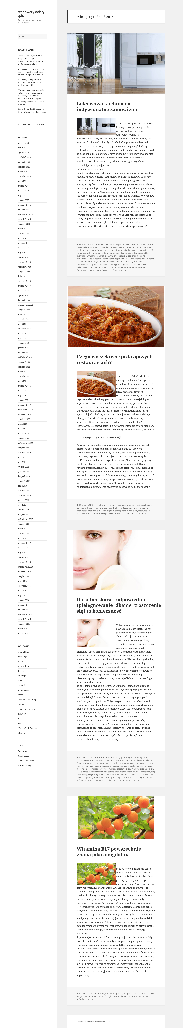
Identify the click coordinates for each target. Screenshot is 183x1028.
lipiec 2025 (22, 171)
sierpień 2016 (24, 576)
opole (91, 258)
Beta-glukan (142, 757)
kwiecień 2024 (24, 243)
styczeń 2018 (23, 509)
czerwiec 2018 (24, 490)
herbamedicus (105, 763)
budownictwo (24, 666)
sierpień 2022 (24, 309)
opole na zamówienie (104, 258)
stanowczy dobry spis (31, 14)
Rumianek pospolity (103, 777)
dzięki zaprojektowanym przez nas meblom (127, 244)
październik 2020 (25, 409)
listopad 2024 (24, 209)
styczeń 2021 (23, 400)
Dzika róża (110, 760)
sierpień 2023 (24, 271)
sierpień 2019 (24, 447)
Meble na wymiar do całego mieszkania (118, 256)
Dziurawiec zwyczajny (125, 760)
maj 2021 (22, 381)
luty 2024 (22, 252)
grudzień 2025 (24, 157)
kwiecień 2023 (24, 286)
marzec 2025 (23, 190)
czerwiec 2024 (24, 233)
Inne (20, 680)
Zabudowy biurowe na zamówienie (129, 267)
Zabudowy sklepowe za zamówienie (93, 270)
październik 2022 (25, 305)
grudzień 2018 (24, 471)
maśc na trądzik (84, 769)
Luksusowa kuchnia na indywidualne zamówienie (108, 106)
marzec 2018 (23, 500)
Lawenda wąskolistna (129, 763)
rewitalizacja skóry (85, 777)
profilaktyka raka (109, 996)
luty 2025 (22, 195)
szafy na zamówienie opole (101, 264)
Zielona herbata (114, 780)
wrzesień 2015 (24, 619)
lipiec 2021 (22, 371)
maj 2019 (22, 457)
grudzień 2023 (24, 262)
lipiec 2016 (22, 581)
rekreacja (22, 704)
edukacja (22, 675)
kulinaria (22, 685)
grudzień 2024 (24, 205)
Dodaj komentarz (121, 270)
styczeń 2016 (23, 600)
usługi (20, 723)
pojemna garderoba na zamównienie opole (134, 258)
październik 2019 (25, 443)
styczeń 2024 (23, 257)
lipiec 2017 (22, 528)
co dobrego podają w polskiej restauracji (99, 437)
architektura (23, 652)
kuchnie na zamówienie (138, 250)
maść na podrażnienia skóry (124, 766)
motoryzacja (23, 690)
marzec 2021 (23, 390)
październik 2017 (25, 519)
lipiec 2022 (22, 314)
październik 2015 (25, 614)
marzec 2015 (23, 633)
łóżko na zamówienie (96, 253)
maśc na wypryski (100, 769)
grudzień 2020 (24, 405)
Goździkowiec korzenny (87, 763)
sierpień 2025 (24, 166)
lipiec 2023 (22, 276)
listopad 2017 (24, 514)
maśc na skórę (144, 766)
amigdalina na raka (132, 993)
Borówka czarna (84, 760)
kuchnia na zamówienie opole (96, 250)
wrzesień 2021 (24, 362)
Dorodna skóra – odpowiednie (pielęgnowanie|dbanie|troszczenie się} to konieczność (119, 605)
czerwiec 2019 (24, 452)
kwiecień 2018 (24, 495)
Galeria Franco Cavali (92, 247)
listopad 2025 (24, 162)
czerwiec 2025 (24, 176)
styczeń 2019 (23, 466)
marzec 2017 (23, 547)
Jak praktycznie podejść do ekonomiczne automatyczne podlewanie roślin (30, 82)
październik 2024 (25, 214)
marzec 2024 (23, 247)
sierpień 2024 (24, 224)
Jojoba (116, 763)
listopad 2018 (24, 476)
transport (22, 714)
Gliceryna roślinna (144, 760)
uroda (20, 718)
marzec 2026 (23, 143)
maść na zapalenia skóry (120, 769)
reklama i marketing (27, 699)
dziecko (21, 671)
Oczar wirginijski (127, 771)
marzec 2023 (23, 290)
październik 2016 (25, 566)
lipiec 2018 (22, 486)
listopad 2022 (24, 300)
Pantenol (124, 774)
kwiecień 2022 (24, 328)
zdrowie (21, 733)
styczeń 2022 (23, 343)
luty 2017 (22, 552)
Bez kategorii (24, 656)
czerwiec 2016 (24, 586)
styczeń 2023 (23, 295)
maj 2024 (22, 238)
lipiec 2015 (22, 628)
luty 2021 (22, 395)
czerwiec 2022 (24, 319)
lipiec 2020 (22, 424)
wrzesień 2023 (24, 266)
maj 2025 (22, 181)
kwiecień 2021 (24, 386)
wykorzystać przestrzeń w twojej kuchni (95, 267)
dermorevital (98, 760)
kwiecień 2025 (24, 186)
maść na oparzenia (102, 766)
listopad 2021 (24, 352)
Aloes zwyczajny (115, 757)
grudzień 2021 (24, 347)
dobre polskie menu (132, 508)
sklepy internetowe (26, 709)
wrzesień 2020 (24, 414)
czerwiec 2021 (24, 376)
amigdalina (117, 993)
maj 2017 (22, 538)
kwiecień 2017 (24, 543)
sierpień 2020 (24, 419)
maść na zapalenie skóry (143, 769)
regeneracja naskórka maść (142, 774)
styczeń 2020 (23, 438)
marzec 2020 (23, 433)
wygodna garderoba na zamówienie (130, 264)
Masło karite (82, 771)
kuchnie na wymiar (119, 250)
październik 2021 (25, 357)
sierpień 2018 (24, 481)
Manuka (89, 766)
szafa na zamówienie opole (109, 261)
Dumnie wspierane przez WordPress (93, 1021)
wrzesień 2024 (24, 219)
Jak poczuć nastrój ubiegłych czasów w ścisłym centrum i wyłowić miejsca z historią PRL (32, 72)
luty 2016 (22, 595)
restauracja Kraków (91, 510)
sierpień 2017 (24, 524)
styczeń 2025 (23, 200)
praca (20, 694)
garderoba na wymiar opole (115, 247)
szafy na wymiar (130, 261)
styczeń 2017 (23, 557)
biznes (21, 661)
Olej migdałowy (143, 771)
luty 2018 (22, 505)
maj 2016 (22, 590)
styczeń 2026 (23, 152)
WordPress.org (24, 765)
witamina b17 (142, 996)
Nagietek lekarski (111, 771)
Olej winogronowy (96, 774)
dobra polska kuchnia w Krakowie (106, 508)
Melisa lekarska (96, 771)
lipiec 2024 (22, 228)
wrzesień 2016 (24, 571)
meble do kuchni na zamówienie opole (124, 253)
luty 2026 (22, 147)
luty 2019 (22, 462)
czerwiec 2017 (24, 533)
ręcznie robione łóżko (86, 261)
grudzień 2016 (24, 562)
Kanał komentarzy (26, 760)
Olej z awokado (113, 774)
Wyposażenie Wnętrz (27, 728)
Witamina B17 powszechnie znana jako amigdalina (109, 852)
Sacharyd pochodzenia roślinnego (128, 777)
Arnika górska (129, 757)
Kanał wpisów (24, 756)
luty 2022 (22, 338)
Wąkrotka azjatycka (97, 780)
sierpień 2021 (24, 366)
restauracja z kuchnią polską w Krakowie (119, 510)
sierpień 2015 (24, 624)
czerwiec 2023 (24, 281)
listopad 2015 (24, 609)
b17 (143, 993)
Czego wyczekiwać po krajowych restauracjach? (115, 359)
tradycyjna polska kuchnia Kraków (114, 513)
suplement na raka (126, 996)
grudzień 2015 (24, 605)
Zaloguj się (22, 751)
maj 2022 (22, 324)
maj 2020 (22, 428)
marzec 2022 (23, 333)
